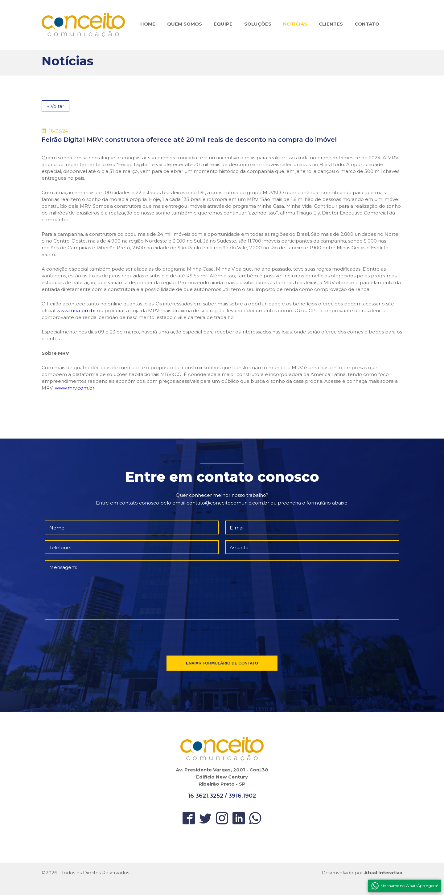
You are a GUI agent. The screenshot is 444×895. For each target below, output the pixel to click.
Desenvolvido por (362, 873)
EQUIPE (223, 24)
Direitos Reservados (106, 873)
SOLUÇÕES (257, 24)
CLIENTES (331, 24)
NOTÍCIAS (295, 24)
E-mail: (237, 528)
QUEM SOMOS (184, 24)
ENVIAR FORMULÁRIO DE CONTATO (222, 663)
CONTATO (367, 24)
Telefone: (60, 547)
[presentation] (222, 636)
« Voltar (55, 106)
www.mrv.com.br (76, 310)
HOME (147, 24)
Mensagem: (63, 567)
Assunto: (239, 547)
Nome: (57, 528)
